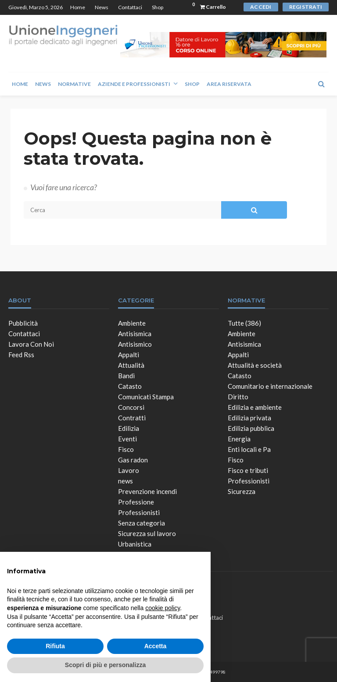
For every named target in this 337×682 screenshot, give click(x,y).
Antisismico (135, 344)
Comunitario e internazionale (270, 386)
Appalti (128, 355)
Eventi (127, 439)
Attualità (131, 365)
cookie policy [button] (162, 607)
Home (77, 7)
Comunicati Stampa (146, 397)
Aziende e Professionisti (134, 84)
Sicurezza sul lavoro (147, 533)
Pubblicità (23, 323)
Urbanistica (134, 544)
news (125, 481)
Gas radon (133, 460)
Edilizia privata (249, 418)
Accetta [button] (155, 646)
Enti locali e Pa (249, 449)
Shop (157, 7)
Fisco (126, 449)
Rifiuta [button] (55, 646)
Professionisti (139, 512)
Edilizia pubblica (251, 428)
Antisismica (134, 333)
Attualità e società (255, 365)
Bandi (126, 376)
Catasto (130, 386)
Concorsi (131, 407)
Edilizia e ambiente (255, 407)
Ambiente (132, 323)
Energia (239, 439)
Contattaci (130, 7)
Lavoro (128, 470)
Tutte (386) (244, 323)
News (101, 7)
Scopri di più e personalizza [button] (105, 664)
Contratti (132, 418)
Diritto (238, 397)
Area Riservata (229, 84)
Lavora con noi (31, 344)
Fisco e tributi (248, 470)
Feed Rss (21, 355)
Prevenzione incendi (147, 491)
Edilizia (128, 428)
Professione (136, 502)
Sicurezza (241, 491)
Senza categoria (141, 523)
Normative (74, 84)
